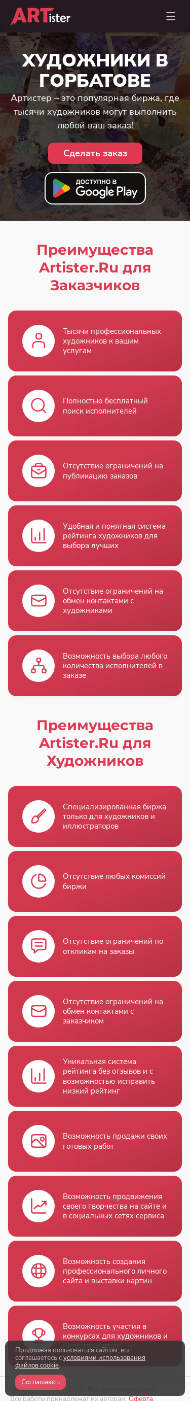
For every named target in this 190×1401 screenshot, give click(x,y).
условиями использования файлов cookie (80, 1361)
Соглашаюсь (40, 1382)
